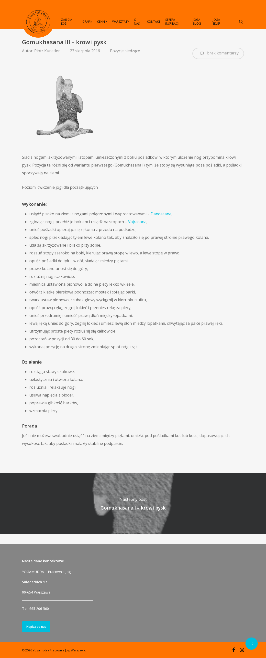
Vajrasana (137, 221)
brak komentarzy (218, 53)
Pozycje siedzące (125, 50)
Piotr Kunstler (47, 50)
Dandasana (161, 214)
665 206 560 (39, 608)
